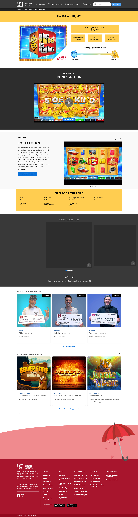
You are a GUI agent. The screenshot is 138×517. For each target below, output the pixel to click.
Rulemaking (63, 491)
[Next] (120, 139)
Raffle (45, 495)
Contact (93, 471)
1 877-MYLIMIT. (33, 488)
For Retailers (111, 471)
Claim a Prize (95, 478)
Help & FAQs (94, 475)
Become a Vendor (112, 480)
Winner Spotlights (80, 495)
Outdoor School (80, 482)
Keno (45, 478)
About (61, 471)
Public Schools (79, 485)
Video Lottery (28, 9)
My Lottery (116, 4)
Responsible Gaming (47, 498)
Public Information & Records (97, 485)
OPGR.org (20, 488)
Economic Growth (80, 475)
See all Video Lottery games (68, 409)
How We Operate (65, 488)
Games (19, 9)
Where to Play (28, 174)
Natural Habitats (80, 478)
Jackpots (46, 475)
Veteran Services (80, 491)
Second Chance (48, 485)
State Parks (78, 488)
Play (69, 102)
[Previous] (115, 139)
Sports (45, 491)
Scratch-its (47, 482)
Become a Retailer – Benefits (112, 476)
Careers (62, 475)
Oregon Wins (79, 471)
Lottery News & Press (64, 479)
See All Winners (68, 346)
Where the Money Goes (65, 484)
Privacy (61, 494)
